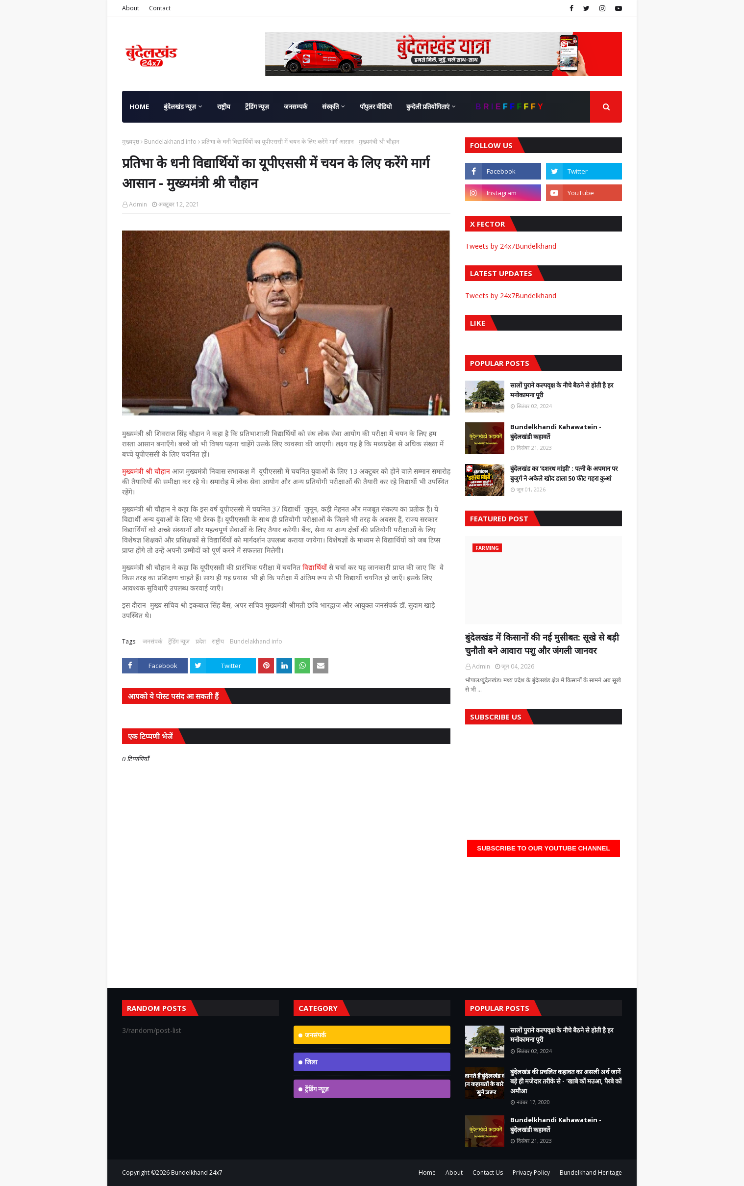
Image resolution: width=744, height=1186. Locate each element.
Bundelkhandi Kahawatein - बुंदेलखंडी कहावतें (555, 431)
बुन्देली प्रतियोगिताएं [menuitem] (427, 106)
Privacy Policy (531, 1172)
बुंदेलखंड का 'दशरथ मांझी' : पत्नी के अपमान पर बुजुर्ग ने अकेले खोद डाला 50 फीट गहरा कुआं (564, 473)
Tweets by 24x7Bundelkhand (510, 246)
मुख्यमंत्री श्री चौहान (146, 471)
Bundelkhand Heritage (591, 1172)
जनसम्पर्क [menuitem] (295, 106)
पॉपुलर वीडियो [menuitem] (376, 106)
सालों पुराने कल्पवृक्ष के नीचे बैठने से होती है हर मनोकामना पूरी (561, 390)
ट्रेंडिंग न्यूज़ (179, 641)
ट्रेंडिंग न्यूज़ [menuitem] (257, 106)
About (130, 8)
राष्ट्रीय (218, 641)
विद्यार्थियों (315, 567)
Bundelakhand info (170, 141)
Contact (160, 8)
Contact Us (487, 1172)
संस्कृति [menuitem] (330, 106)
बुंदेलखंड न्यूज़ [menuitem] (180, 106)
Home (427, 1172)
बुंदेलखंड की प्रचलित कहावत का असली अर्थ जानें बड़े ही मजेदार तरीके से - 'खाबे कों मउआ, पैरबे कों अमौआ (565, 1081)
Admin (138, 204)
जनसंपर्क (152, 641)
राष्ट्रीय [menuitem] (223, 106)
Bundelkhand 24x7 (197, 1172)
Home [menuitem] (139, 106)
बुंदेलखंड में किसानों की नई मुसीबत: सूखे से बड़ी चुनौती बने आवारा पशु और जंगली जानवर (542, 643)
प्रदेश (201, 641)
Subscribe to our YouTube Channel (543, 848)
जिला (311, 1061)
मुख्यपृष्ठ (130, 141)
